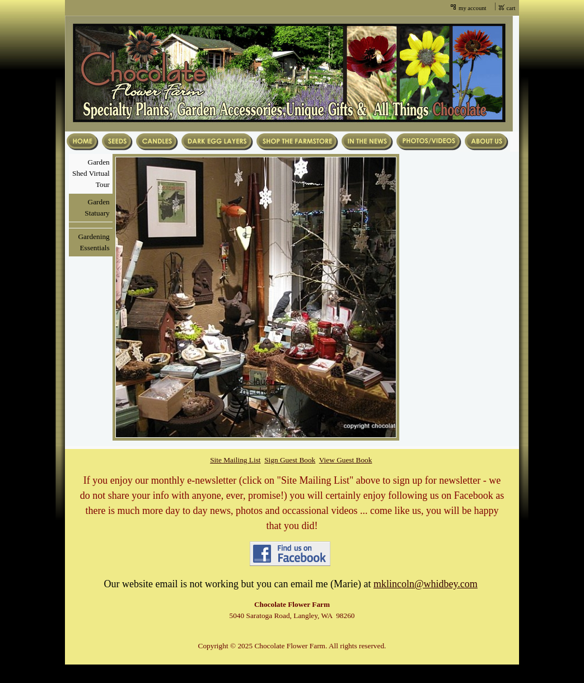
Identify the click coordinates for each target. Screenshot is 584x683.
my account (472, 8)
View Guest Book (345, 460)
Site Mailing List (235, 460)
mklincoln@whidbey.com (425, 584)
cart (511, 8)
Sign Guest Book (289, 460)
